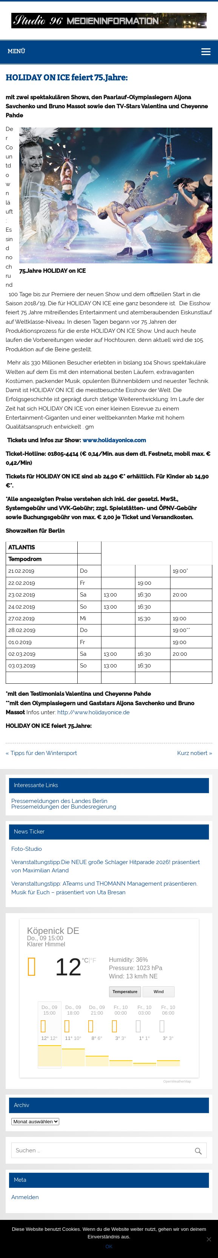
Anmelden (25, 1197)
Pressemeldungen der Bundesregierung (63, 806)
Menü (16, 51)
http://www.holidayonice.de (93, 712)
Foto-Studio (26, 849)
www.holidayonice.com (114, 440)
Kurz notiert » (194, 753)
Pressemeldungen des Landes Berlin (59, 801)
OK (109, 1246)
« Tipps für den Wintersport (42, 753)
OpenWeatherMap (177, 1081)
